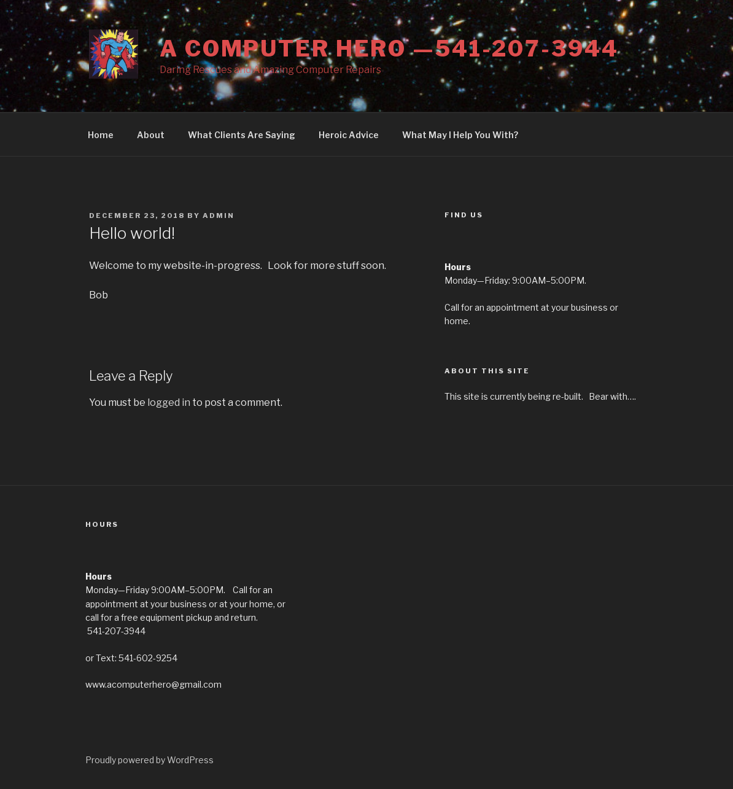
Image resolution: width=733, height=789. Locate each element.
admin (219, 215)
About (151, 135)
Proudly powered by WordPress (149, 760)
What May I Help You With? (460, 135)
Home (101, 135)
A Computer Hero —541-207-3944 (389, 48)
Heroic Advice (349, 135)
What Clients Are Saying (241, 135)
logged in (168, 402)
